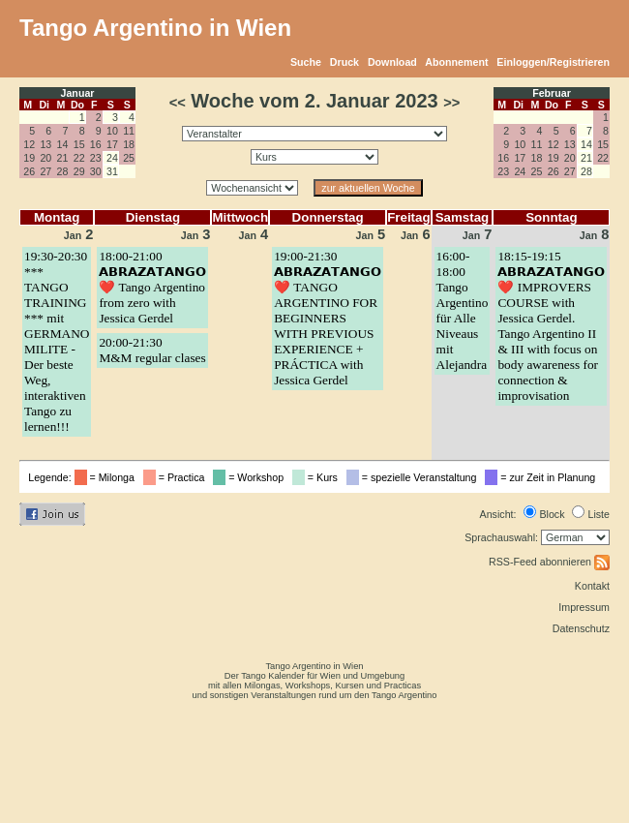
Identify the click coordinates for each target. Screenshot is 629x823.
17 (112, 144)
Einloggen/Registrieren (553, 62)
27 (45, 171)
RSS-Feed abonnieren (549, 561)
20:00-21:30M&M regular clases (152, 350)
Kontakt (592, 586)
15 (79, 144)
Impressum (584, 607)
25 (129, 158)
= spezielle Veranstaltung (414, 477)
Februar (551, 93)
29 (79, 171)
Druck (344, 62)
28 (63, 171)
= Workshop (251, 477)
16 (96, 144)
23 (96, 158)
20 (45, 158)
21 (63, 158)
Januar (78, 93)
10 (112, 131)
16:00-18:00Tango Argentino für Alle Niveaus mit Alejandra (462, 310)
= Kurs (318, 477)
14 (63, 144)
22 (79, 158)
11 (129, 131)
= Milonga (107, 477)
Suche (305, 62)
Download (392, 62)
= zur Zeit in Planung (543, 477)
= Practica (176, 477)
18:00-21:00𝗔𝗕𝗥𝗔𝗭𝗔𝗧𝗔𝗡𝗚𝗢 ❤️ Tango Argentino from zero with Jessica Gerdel (152, 287)
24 (519, 171)
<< (177, 102)
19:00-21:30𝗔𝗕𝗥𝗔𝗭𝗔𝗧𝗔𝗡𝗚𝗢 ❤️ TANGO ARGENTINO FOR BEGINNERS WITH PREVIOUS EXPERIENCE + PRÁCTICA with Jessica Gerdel (327, 318)
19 (29, 158)
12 (29, 144)
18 (129, 144)
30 (96, 171)
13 (45, 144)
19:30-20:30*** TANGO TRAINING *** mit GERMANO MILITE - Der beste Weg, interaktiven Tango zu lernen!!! (56, 341)
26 (29, 171)
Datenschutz (581, 628)
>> (451, 102)
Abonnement (456, 62)
